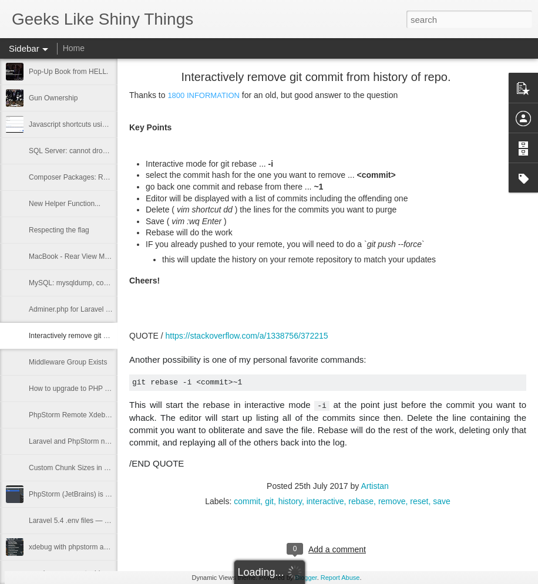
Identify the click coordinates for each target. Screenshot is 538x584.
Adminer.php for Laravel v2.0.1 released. (92, 309)
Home (74, 48)
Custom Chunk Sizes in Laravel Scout (88, 468)
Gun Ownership (53, 98)
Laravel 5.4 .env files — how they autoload (95, 521)
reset (419, 501)
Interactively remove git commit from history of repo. (109, 336)
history (290, 501)
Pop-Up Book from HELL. (68, 71)
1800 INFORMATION (203, 95)
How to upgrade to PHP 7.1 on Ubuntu (89, 388)
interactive (325, 501)
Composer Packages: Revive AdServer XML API (104, 177)
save (441, 501)
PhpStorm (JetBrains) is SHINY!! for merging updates (112, 494)
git (269, 501)
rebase (361, 501)
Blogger (306, 577)
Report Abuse (340, 577)
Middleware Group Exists (68, 362)
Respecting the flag (59, 230)
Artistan (374, 486)
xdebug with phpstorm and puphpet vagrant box (103, 547)
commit (247, 501)
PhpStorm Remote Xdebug (71, 415)
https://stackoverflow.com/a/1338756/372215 (246, 335)
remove (392, 501)
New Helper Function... (64, 204)
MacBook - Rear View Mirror (73, 256)
